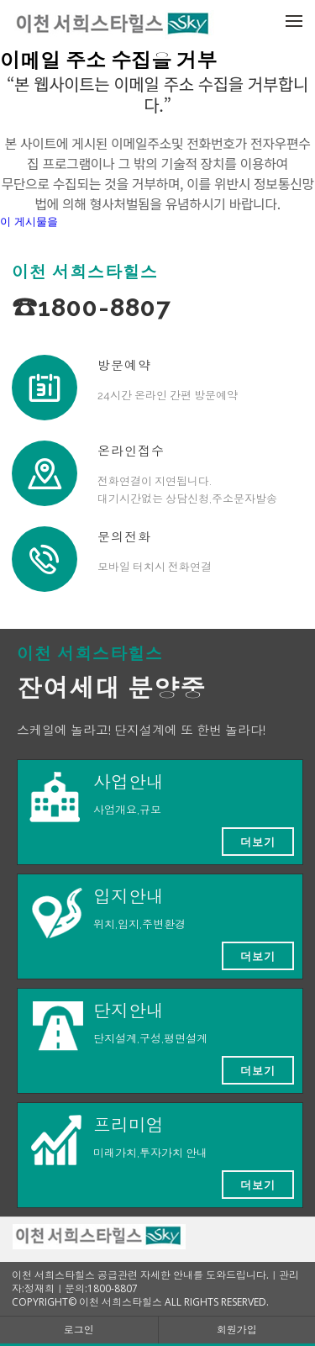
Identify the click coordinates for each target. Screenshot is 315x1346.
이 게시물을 (29, 221)
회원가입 (237, 1329)
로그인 (79, 1329)
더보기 (258, 841)
